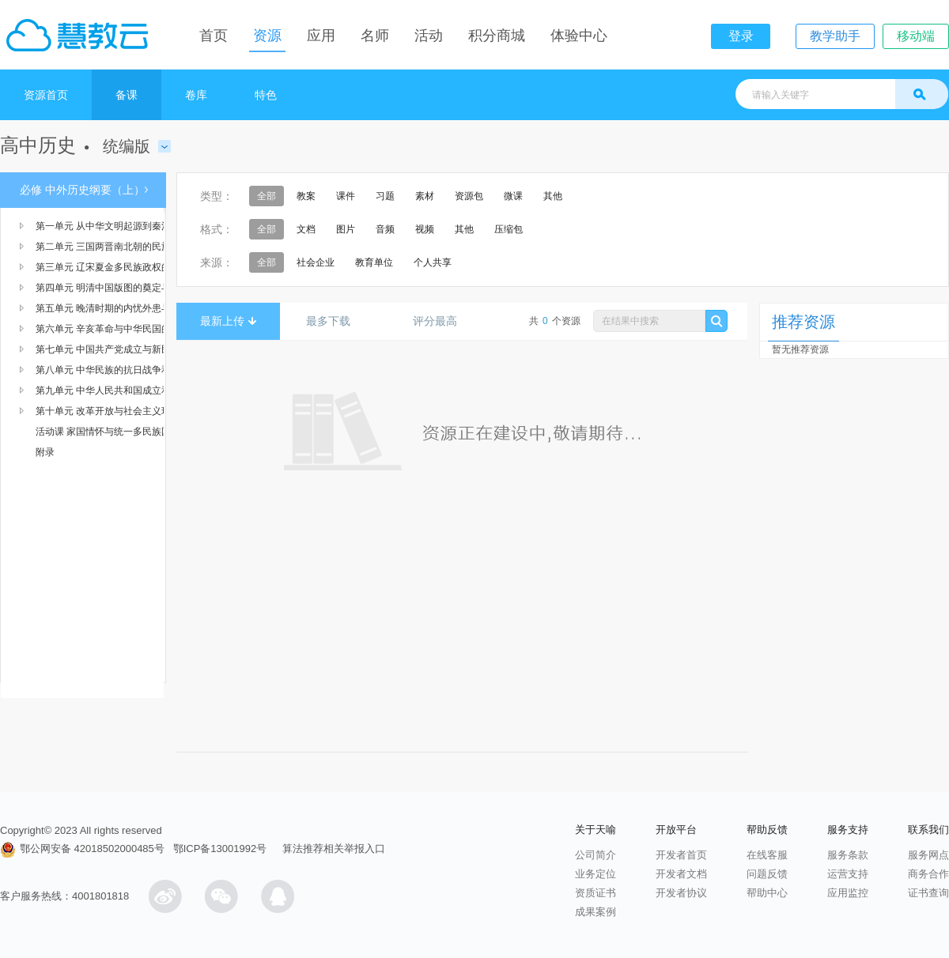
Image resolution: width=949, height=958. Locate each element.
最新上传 (228, 321)
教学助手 (835, 36)
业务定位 (595, 874)
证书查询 (928, 893)
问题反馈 (767, 874)
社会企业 (316, 262)
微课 (513, 196)
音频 (385, 229)
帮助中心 (767, 893)
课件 (345, 196)
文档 (306, 229)
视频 (424, 229)
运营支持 (847, 874)
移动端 (916, 36)
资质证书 (595, 893)
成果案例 (595, 912)
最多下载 (334, 321)
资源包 (469, 196)
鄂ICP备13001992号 (220, 848)
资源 (267, 35)
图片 (345, 229)
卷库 (196, 95)
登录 (741, 36)
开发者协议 (681, 893)
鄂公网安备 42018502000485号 (82, 848)
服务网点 (928, 855)
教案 (306, 196)
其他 (552, 196)
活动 (428, 35)
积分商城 (496, 35)
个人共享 (433, 262)
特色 (266, 95)
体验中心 (578, 35)
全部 (266, 196)
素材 (424, 196)
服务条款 (847, 855)
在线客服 (767, 855)
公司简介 (595, 855)
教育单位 (374, 262)
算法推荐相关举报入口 (333, 848)
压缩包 (508, 229)
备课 (126, 95)
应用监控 (847, 893)
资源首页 (46, 95)
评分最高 (441, 321)
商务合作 (928, 874)
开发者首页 (681, 855)
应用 (321, 35)
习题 (385, 196)
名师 (375, 35)
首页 (213, 35)
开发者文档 (681, 874)
